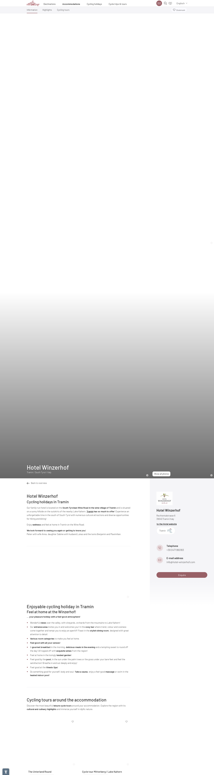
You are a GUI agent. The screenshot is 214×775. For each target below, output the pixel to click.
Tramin (90, 511)
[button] (32, 10)
